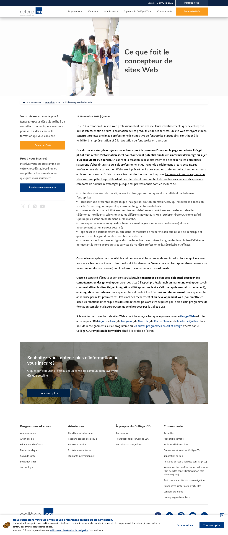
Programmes (74, 11)
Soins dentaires (28, 462)
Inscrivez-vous (191, 2)
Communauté (164, 11)
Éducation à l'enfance (31, 444)
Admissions (110, 11)
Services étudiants (173, 492)
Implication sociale (173, 456)
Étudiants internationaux (81, 456)
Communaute (35, 102)
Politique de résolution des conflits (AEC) (185, 462)
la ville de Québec (188, 321)
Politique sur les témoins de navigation (184, 480)
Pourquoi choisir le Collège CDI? (132, 439)
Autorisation (122, 433)
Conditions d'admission (80, 433)
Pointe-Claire (162, 321)
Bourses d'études (77, 444)
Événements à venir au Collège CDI (182, 450)
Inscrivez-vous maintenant (42, 187)
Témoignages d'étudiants (177, 497)
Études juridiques (29, 450)
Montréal (143, 321)
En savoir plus (49, 393)
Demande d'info (192, 11)
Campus (92, 11)
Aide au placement (173, 439)
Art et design (27, 439)
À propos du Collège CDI (136, 11)
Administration (28, 433)
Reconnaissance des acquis (82, 439)
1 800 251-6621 (165, 2)
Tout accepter (211, 525)
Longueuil (127, 321)
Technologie (26, 467)
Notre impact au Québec (129, 444)
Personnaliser (185, 525)
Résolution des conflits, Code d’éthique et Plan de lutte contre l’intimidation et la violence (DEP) (186, 471)
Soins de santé (27, 456)
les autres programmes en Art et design (158, 326)
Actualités (50, 102)
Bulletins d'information (176, 444)
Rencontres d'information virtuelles (182, 486)
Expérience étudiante (79, 450)
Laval (113, 321)
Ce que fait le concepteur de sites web (75, 102)
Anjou (101, 321)
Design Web (187, 316)
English (151, 3)
